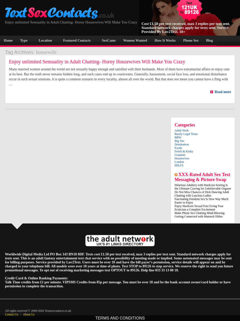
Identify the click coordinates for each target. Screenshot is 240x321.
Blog (209, 40)
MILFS (179, 165)
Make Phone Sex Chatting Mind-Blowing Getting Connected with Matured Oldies (200, 214)
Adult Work (182, 130)
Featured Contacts (77, 40)
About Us (28, 314)
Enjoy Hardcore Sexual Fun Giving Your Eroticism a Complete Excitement (199, 207)
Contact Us (11, 314)
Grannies (180, 155)
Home (8, 40)
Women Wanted (135, 40)
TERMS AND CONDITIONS (120, 318)
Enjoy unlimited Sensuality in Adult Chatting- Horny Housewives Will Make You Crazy (98, 61)
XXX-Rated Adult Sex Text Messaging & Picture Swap (202, 177)
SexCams (109, 40)
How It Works (165, 40)
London (179, 162)
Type (23, 40)
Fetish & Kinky (184, 151)
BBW (178, 137)
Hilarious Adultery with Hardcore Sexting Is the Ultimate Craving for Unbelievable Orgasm (203, 186)
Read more (220, 92)
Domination (182, 144)
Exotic (178, 148)
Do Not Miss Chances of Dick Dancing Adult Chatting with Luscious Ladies (202, 193)
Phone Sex (191, 40)
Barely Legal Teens (186, 134)
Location (45, 40)
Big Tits (179, 141)
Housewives (182, 158)
